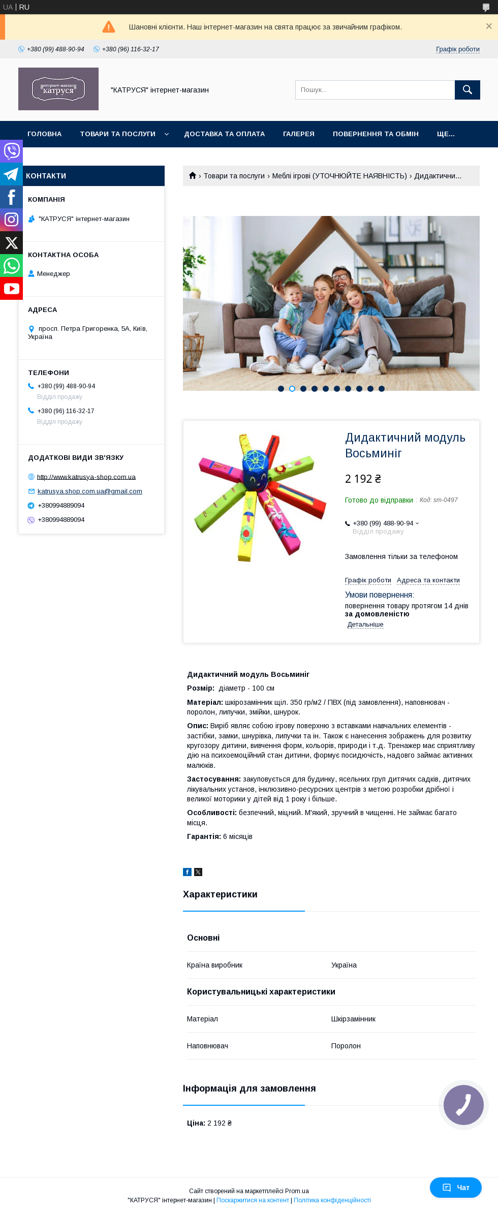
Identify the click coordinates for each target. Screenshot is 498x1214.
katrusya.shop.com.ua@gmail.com (90, 491)
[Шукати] (467, 90)
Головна (44, 134)
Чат (456, 1187)
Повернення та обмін (376, 134)
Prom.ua (297, 1191)
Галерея (299, 134)
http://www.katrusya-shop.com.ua (86, 476)
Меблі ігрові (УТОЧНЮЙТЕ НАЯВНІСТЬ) (339, 176)
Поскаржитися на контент (252, 1200)
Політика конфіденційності (332, 1200)
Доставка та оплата (224, 134)
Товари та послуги (117, 134)
